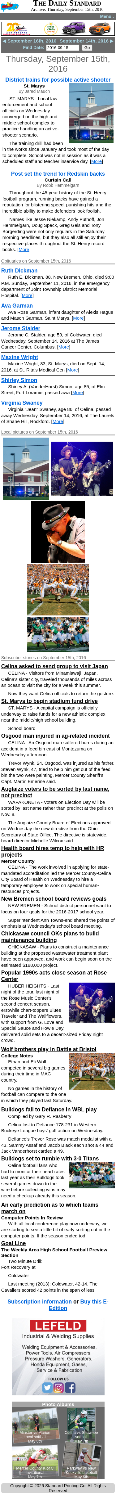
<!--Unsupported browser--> (58, 1440)
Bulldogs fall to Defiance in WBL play (49, 1109)
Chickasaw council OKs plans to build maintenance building (50, 936)
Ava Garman (17, 306)
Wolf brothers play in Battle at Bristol (49, 1049)
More (96, 161)
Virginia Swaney (22, 403)
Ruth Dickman (19, 271)
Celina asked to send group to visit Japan (54, 666)
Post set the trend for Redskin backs (58, 174)
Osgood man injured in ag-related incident (55, 736)
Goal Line (13, 1243)
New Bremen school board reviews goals (53, 899)
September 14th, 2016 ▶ (87, 40)
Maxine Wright (19, 357)
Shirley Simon (19, 380)
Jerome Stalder (20, 328)
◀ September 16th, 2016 (29, 40)
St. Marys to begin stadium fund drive (49, 701)
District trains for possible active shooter (57, 80)
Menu (107, 16)
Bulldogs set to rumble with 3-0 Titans (50, 1158)
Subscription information (39, 1302)
